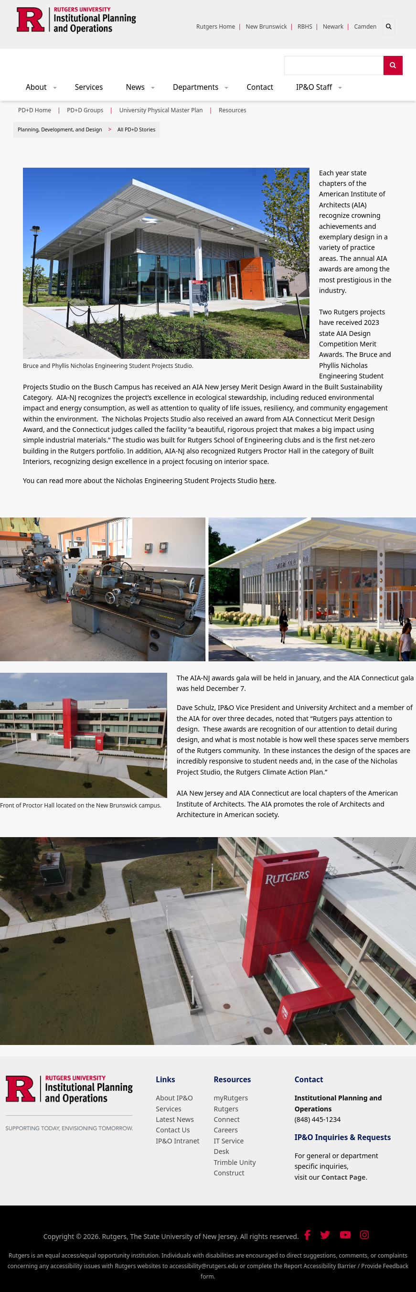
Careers (226, 1129)
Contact (259, 87)
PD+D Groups (85, 110)
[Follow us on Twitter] (325, 1235)
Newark (333, 26)
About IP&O (174, 1097)
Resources (232, 110)
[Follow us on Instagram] (364, 1235)
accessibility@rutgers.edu (204, 1266)
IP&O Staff (322, 89)
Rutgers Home (215, 26)
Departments (204, 89)
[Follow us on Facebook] (307, 1235)
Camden (365, 26)
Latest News (175, 1119)
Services (89, 87)
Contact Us (173, 1129)
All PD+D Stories (136, 129)
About (44, 89)
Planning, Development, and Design (60, 129)
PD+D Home (34, 110)
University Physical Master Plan (161, 110)
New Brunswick (266, 26)
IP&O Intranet (177, 1140)
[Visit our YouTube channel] (345, 1235)
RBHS (305, 26)
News (143, 89)
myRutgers (231, 1097)
